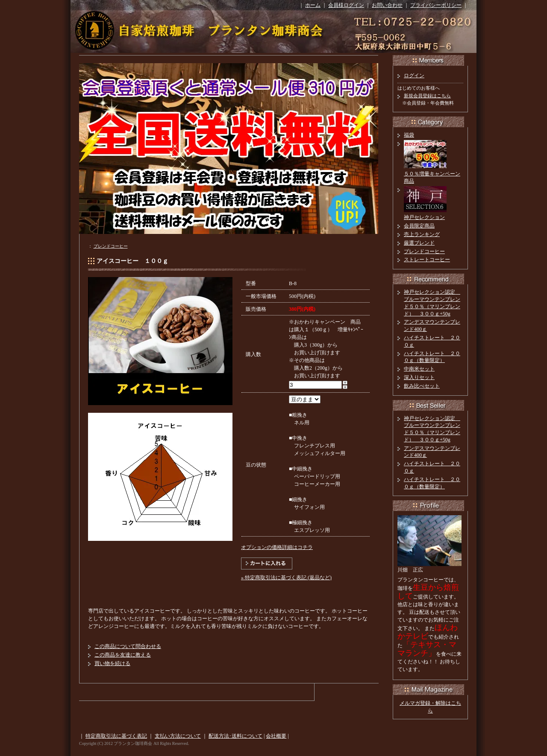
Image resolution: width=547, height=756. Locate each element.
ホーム (313, 5)
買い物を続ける (112, 663)
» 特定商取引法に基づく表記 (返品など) (286, 578)
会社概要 (276, 736)
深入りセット (419, 377)
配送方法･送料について (235, 736)
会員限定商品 (419, 226)
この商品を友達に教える (122, 655)
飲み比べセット (422, 386)
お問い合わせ (387, 5)
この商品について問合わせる (127, 646)
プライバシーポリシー (436, 5)
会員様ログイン (346, 5)
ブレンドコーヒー (111, 246)
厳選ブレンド (419, 243)
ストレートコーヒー (427, 260)
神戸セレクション (424, 217)
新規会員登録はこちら (427, 95)
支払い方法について (178, 736)
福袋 (409, 135)
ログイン (414, 76)
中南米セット (419, 369)
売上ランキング (422, 234)
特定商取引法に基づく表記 (116, 736)
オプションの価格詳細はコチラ (277, 547)
